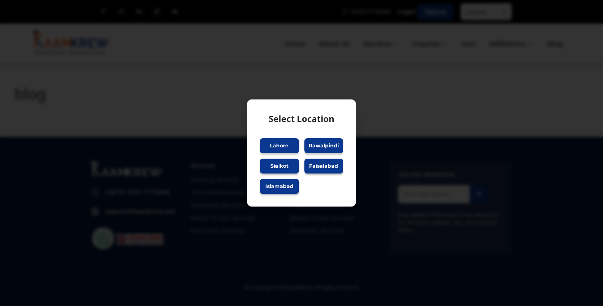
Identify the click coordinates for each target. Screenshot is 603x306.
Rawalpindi (324, 145)
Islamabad (279, 186)
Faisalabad (323, 166)
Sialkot (279, 166)
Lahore (279, 145)
